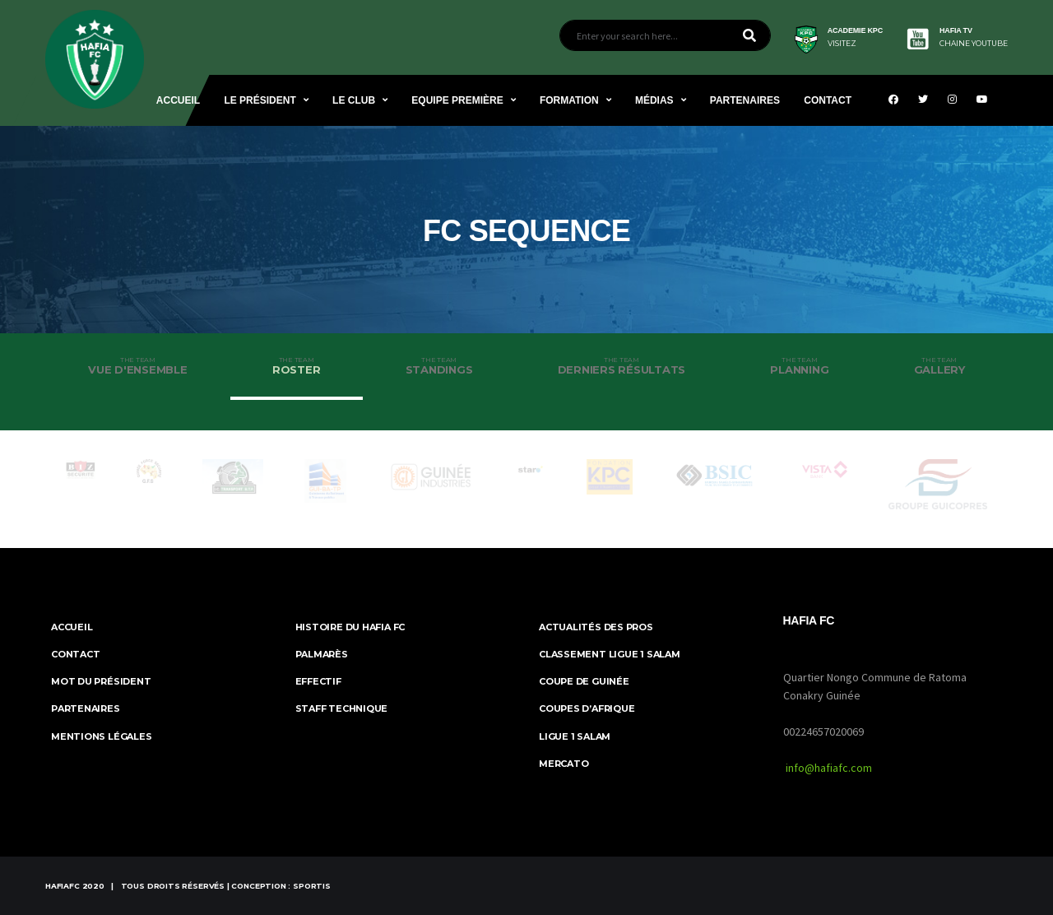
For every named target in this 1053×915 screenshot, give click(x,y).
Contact (827, 100)
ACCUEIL (71, 627)
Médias (654, 100)
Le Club (353, 100)
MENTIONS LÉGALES (101, 736)
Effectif (318, 681)
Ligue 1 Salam (574, 736)
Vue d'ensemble (138, 366)
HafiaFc (62, 885)
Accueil (178, 100)
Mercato (563, 763)
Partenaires (745, 100)
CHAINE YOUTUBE (973, 43)
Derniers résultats (622, 366)
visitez (842, 43)
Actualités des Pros (596, 627)
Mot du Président (101, 681)
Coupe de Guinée (584, 681)
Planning (799, 366)
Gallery (939, 366)
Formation (569, 100)
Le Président (259, 100)
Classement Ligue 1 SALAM (609, 654)
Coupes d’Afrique (586, 708)
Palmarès (321, 654)
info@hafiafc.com (829, 767)
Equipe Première (457, 100)
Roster (296, 366)
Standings (439, 366)
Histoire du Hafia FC (350, 627)
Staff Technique (341, 708)
